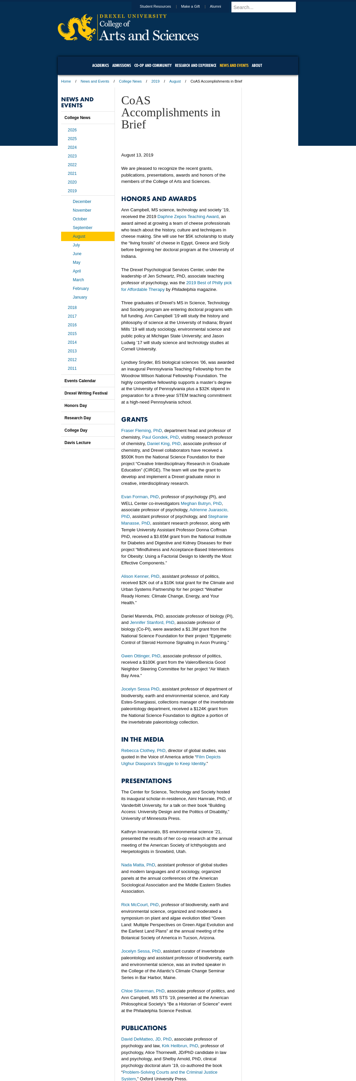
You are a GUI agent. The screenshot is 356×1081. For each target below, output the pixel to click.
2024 (72, 147)
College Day (75, 430)
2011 (72, 368)
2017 (72, 316)
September (83, 227)
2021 (72, 173)
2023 (72, 156)
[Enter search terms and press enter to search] (268, 7)
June (77, 253)
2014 (72, 342)
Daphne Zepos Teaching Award (188, 216)
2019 (155, 81)
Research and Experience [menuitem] (195, 65)
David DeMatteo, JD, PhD (146, 1039)
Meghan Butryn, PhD (201, 503)
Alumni (221, 6)
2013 (72, 351)
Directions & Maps (225, 1058)
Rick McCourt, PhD (140, 904)
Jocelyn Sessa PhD (140, 688)
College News (130, 81)
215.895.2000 (235, 1075)
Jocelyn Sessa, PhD (141, 951)
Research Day (77, 418)
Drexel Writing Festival (86, 393)
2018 (72, 307)
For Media (132, 1058)
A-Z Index (112, 1058)
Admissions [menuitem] (121, 65)
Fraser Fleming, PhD (141, 430)
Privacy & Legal (176, 1058)
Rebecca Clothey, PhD (143, 750)
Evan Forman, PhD (140, 496)
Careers (152, 1058)
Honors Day (75, 405)
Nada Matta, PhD (138, 864)
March (78, 280)
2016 (72, 325)
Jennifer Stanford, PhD (152, 622)
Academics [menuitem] (100, 65)
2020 (72, 182)
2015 (72, 333)
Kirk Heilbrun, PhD (180, 1045)
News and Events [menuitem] (234, 65)
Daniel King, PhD (163, 443)
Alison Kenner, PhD (140, 576)
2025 (72, 138)
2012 (72, 359)
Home (66, 81)
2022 (72, 165)
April (77, 271)
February (81, 288)
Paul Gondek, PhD (160, 437)
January (80, 297)
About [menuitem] (257, 65)
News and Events (95, 81)
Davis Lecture (77, 442)
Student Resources (162, 6)
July (76, 245)
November (82, 210)
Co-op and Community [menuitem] (153, 65)
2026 (72, 130)
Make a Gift (196, 6)
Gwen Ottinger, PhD (140, 655)
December (82, 201)
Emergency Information (172, 1064)
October (80, 219)
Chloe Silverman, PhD (143, 990)
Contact (199, 1058)
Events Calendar (80, 381)
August (175, 81)
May (76, 262)
